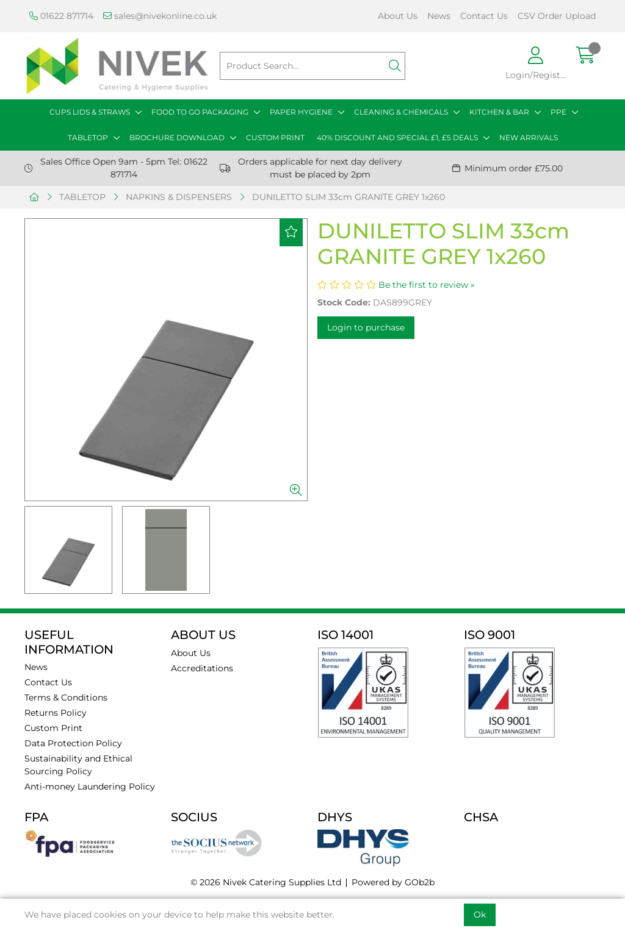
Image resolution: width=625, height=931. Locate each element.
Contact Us (484, 15)
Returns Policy (55, 712)
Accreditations (202, 668)
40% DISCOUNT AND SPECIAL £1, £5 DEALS (397, 137)
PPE (558, 111)
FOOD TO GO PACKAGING (199, 111)
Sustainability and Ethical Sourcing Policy (78, 765)
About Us (397, 15)
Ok (480, 914)
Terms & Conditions (65, 697)
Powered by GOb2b (393, 882)
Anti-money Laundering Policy (89, 786)
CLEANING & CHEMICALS (401, 111)
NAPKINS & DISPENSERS (179, 196)
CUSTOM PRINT (275, 137)
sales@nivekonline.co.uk (160, 15)
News (438, 15)
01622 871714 (61, 15)
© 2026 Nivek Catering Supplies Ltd (265, 882)
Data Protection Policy (73, 743)
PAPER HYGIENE (301, 111)
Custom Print (53, 727)
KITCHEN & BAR (499, 111)
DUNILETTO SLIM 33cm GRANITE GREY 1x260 (348, 196)
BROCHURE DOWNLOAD (177, 137)
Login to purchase (366, 327)
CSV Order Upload (557, 15)
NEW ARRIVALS (528, 137)
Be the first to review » (426, 284)
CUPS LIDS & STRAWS (89, 111)
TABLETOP (88, 137)
